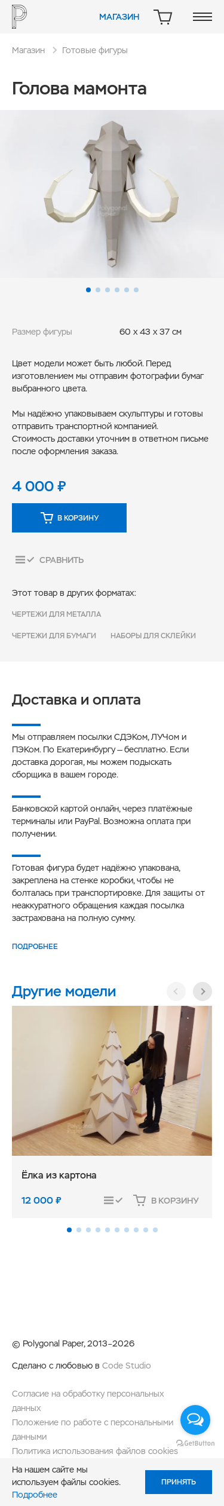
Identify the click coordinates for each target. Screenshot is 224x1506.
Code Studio (126, 1365)
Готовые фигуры (95, 50)
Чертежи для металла (56, 614)
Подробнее (35, 946)
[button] (88, 289)
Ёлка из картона (59, 1175)
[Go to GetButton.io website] (195, 1442)
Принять (178, 1482)
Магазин (119, 16)
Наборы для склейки (153, 636)
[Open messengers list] (195, 1420)
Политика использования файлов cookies (95, 1451)
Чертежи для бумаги (54, 636)
